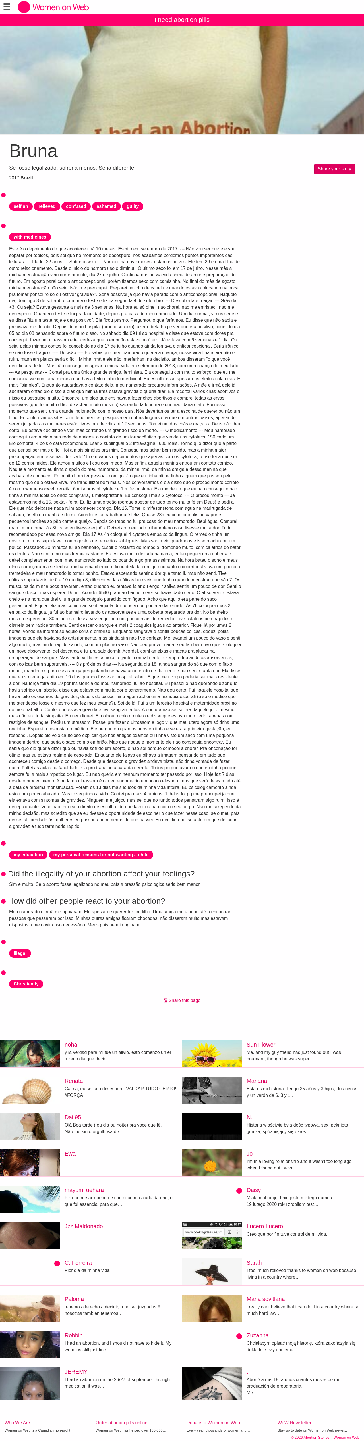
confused (76, 206)
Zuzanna (258, 1335)
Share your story (334, 168)
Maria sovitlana (266, 1299)
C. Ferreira (78, 1263)
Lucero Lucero (265, 1226)
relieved (46, 206)
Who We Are (17, 1422)
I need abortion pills (182, 19)
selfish (21, 206)
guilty (133, 206)
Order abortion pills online (121, 1422)
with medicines (30, 237)
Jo (250, 1153)
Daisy (254, 1190)
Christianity (26, 983)
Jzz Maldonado (84, 1226)
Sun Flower (261, 1044)
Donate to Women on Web (213, 1422)
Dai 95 (73, 1117)
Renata (74, 1081)
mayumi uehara (84, 1190)
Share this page (182, 1000)
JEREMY (76, 1372)
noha (71, 1044)
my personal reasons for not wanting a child (101, 854)
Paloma (74, 1299)
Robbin (73, 1335)
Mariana (257, 1081)
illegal (20, 953)
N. (249, 1117)
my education (28, 854)
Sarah (254, 1263)
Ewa (70, 1153)
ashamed (106, 206)
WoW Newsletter (294, 1422)
